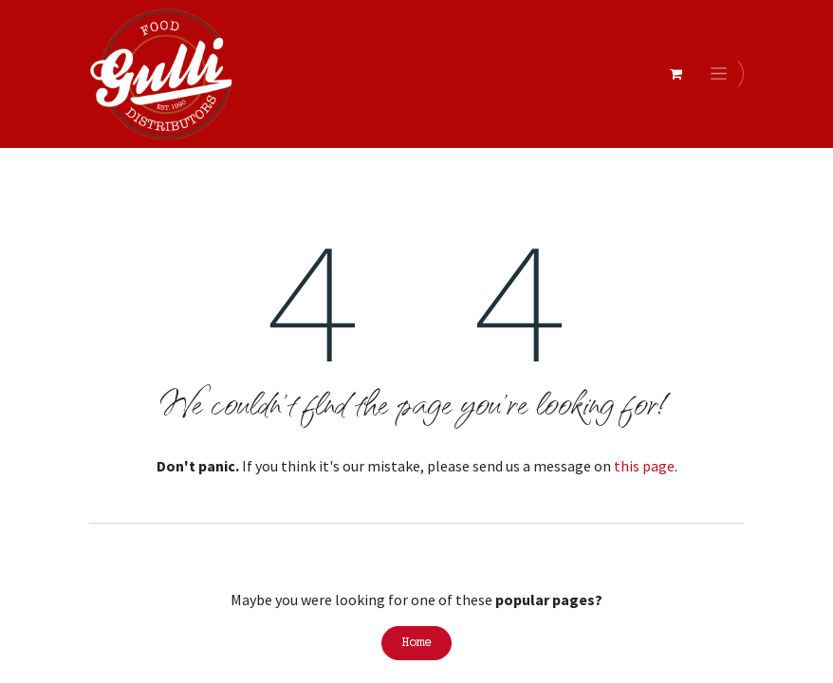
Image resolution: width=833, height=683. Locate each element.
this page (644, 465)
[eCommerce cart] (675, 74)
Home (416, 643)
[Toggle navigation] (722, 74)
